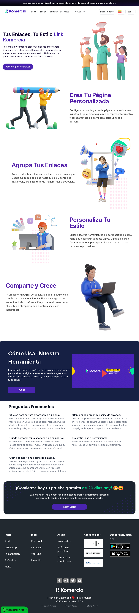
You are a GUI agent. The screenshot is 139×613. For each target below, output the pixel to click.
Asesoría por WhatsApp (17, 66)
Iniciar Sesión (107, 11)
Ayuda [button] (80, 11)
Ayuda (21, 389)
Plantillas (53, 11)
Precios (42, 11)
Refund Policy (92, 606)
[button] (121, 11)
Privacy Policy (71, 606)
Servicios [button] (66, 11)
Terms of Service (48, 606)
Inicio (34, 11)
